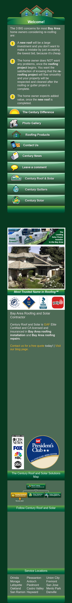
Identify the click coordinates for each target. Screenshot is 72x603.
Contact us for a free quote (27, 345)
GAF (47, 324)
